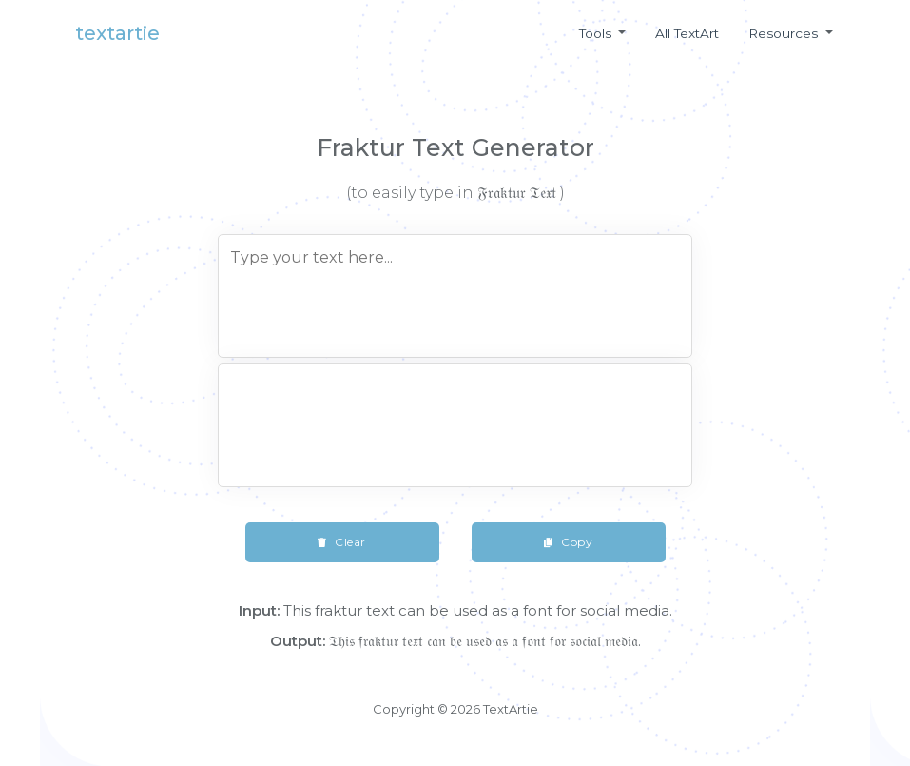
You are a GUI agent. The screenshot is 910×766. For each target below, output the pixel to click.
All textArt (687, 33)
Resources (785, 33)
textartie (117, 33)
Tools (597, 33)
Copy (568, 542)
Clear (342, 542)
